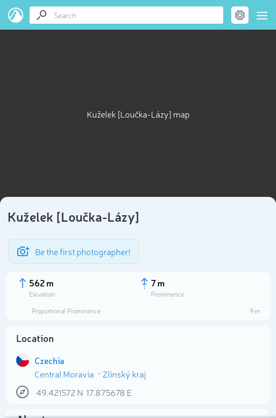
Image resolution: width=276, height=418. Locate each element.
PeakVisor (16, 15)
